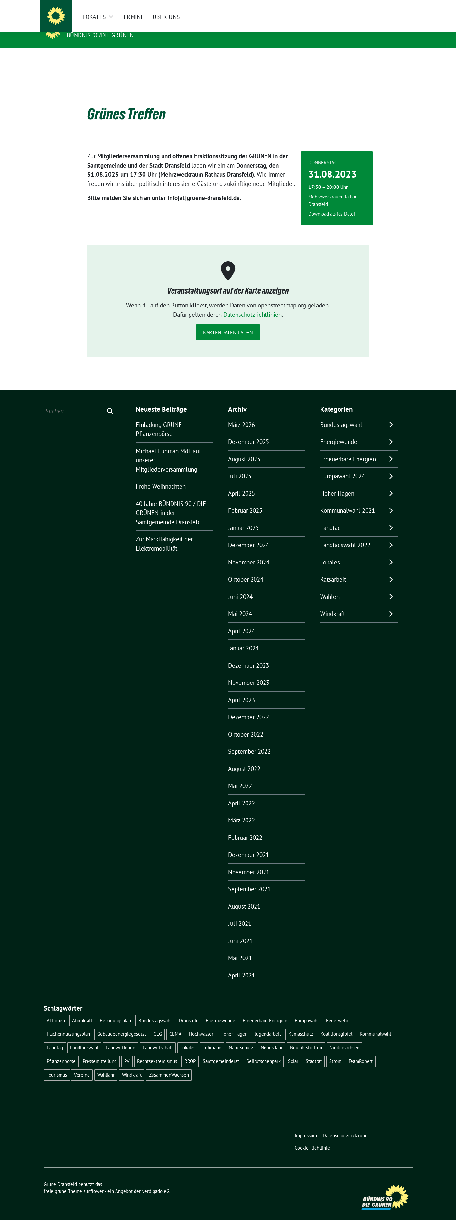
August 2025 (244, 449)
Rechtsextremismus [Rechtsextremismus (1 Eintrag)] (157, 1051)
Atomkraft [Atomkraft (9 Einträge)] (82, 1010)
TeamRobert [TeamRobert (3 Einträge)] (361, 1051)
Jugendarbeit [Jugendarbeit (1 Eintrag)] (268, 1024)
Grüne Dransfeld (97, 26)
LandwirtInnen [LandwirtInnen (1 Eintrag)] (120, 1037)
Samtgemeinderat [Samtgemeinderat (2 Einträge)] (221, 1051)
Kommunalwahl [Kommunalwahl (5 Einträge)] (375, 1024)
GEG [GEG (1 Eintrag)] (158, 1024)
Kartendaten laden (228, 322)
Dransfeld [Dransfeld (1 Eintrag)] (189, 1010)
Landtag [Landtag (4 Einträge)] (55, 1037)
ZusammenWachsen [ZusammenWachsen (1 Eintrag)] (169, 1065)
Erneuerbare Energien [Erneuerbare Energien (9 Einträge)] (265, 1010)
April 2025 (241, 483)
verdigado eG (155, 1181)
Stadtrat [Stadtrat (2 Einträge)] (314, 1051)
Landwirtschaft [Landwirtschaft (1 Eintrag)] (158, 1037)
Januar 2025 (243, 518)
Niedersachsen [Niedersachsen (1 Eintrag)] (344, 1037)
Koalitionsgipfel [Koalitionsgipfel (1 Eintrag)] (336, 1024)
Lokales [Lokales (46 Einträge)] (187, 1037)
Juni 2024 (240, 587)
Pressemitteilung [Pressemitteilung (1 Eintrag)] (100, 1051)
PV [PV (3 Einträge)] (127, 1051)
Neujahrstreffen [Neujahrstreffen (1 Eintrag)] (306, 1037)
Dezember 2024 (248, 535)
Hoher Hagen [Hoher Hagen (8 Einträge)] (233, 1024)
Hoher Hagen (337, 483)
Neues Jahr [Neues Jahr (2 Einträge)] (272, 1037)
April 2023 (241, 690)
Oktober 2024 (245, 569)
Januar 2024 (243, 638)
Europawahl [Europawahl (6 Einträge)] (307, 1010)
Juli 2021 (239, 913)
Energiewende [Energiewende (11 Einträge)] (220, 1010)
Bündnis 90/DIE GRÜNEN (100, 35)
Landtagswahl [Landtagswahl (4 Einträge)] (84, 1037)
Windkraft (332, 604)
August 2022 (244, 759)
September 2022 (249, 741)
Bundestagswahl (341, 414)
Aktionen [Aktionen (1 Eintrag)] (56, 1010)
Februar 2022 (245, 827)
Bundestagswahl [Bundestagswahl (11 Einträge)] (155, 1010)
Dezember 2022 (248, 707)
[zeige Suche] (401, 6)
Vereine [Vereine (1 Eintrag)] (82, 1065)
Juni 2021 (240, 931)
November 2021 (248, 862)
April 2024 (241, 621)
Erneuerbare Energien (348, 449)
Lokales (330, 552)
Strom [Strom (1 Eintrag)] (335, 1051)
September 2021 (249, 879)
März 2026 (241, 414)
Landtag (330, 518)
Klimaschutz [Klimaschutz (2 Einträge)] (300, 1024)
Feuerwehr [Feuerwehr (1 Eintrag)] (337, 1010)
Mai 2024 (240, 604)
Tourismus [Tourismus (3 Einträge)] (57, 1065)
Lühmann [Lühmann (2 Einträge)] (211, 1037)
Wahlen (330, 587)
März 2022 (241, 810)
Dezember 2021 (248, 844)
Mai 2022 (240, 776)
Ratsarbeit (333, 569)
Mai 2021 (240, 948)
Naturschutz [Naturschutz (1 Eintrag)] (241, 1037)
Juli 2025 (239, 466)
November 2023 (248, 672)
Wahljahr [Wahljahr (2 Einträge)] (106, 1065)
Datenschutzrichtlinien (252, 304)
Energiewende (338, 432)
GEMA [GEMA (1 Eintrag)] (175, 1024)
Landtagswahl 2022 (345, 535)
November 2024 (248, 552)
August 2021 (244, 896)
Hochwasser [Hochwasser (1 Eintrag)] (201, 1024)
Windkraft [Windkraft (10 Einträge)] (132, 1065)
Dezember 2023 (248, 655)
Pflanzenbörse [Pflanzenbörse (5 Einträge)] (61, 1051)
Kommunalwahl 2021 (347, 500)
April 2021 (241, 965)
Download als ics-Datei (331, 204)
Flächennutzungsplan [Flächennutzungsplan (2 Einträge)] (68, 1024)
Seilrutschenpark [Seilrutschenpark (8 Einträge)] (264, 1051)
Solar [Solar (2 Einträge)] (293, 1051)
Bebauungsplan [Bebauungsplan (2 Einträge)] (115, 1010)
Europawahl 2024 (342, 466)
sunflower (93, 1181)
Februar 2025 (245, 500)
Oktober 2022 (245, 724)
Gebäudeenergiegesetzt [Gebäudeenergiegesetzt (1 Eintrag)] (121, 1024)
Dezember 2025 (248, 432)
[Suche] (392, 6)
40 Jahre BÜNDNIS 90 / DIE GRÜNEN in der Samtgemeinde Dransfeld (171, 503)
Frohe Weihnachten (161, 476)
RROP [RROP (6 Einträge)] (190, 1051)
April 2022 (241, 793)
